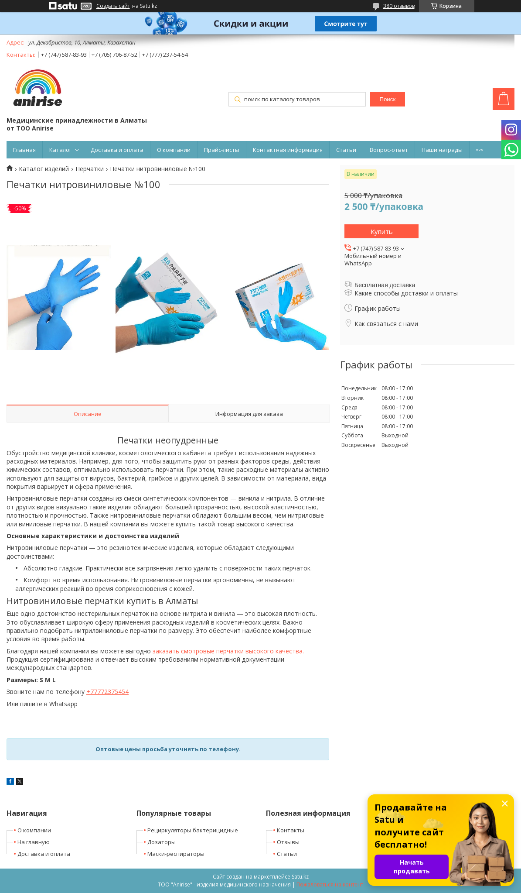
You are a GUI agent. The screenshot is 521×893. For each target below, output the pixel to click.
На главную (33, 842)
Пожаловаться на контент (329, 884)
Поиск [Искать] (387, 99)
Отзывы (288, 842)
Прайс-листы (221, 150)
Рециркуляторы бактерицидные (192, 830)
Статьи (346, 150)
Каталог (60, 150)
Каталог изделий (44, 169)
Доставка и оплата (117, 150)
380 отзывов (399, 6)
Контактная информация (288, 150)
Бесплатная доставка (384, 285)
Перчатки (89, 169)
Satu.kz (300, 876)
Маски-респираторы (175, 854)
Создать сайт (113, 6)
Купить (382, 231)
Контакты (290, 830)
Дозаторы (161, 842)
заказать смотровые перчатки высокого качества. (228, 651)
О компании (174, 150)
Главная (24, 150)
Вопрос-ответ (389, 150)
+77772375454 (107, 691)
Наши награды (442, 150)
